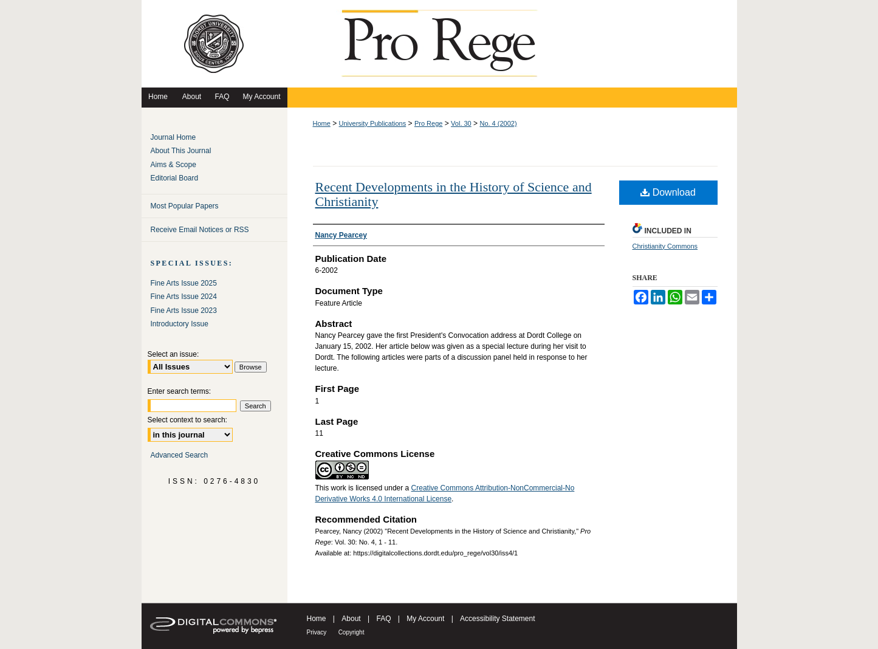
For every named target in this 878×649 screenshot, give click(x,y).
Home (322, 123)
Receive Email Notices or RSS (200, 229)
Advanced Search (179, 455)
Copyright (351, 632)
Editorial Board (175, 178)
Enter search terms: (179, 391)
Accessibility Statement (497, 618)
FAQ (383, 618)
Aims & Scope (173, 164)
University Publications (372, 123)
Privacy (317, 632)
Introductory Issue (179, 324)
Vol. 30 (461, 123)
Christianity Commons (665, 246)
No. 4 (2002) (497, 123)
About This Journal (181, 150)
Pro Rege (428, 123)
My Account (425, 618)
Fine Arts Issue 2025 (184, 283)
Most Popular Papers (185, 206)
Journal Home (173, 137)
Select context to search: (187, 420)
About (350, 618)
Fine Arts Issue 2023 (184, 310)
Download (668, 192)
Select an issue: (173, 354)
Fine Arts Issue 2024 (184, 296)
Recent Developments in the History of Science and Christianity (453, 194)
